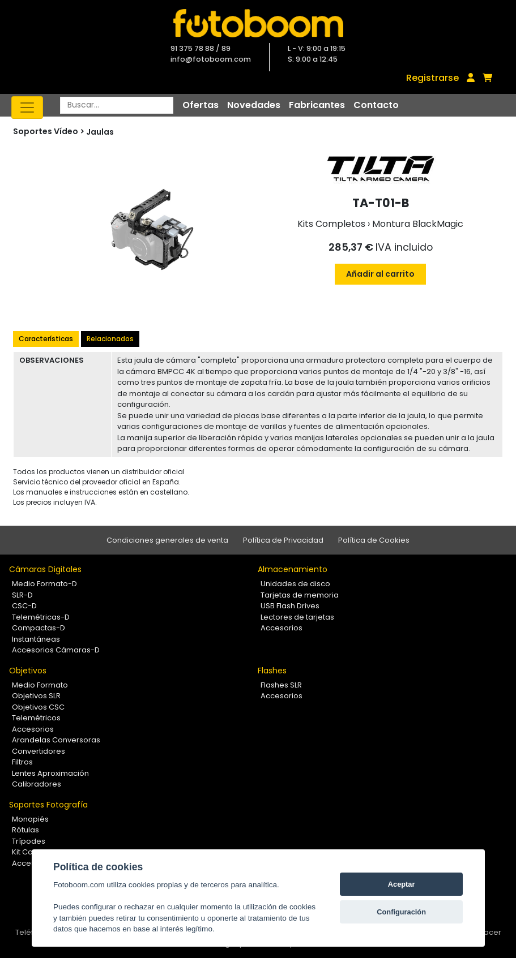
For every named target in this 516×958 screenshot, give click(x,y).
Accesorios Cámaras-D (56, 650)
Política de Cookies (374, 540)
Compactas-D (38, 627)
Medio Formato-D (44, 583)
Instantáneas (36, 639)
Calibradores (36, 784)
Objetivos (27, 670)
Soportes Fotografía (48, 804)
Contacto (376, 104)
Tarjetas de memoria (300, 595)
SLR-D (22, 595)
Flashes (272, 670)
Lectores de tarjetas (297, 617)
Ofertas (200, 104)
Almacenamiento (292, 569)
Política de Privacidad (283, 540)
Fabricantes (317, 104)
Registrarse (432, 77)
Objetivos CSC (38, 707)
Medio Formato (40, 685)
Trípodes (28, 841)
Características (46, 338)
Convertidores (38, 751)
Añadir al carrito (380, 274)
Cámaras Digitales (45, 569)
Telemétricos (36, 717)
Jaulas (100, 132)
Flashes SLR (281, 685)
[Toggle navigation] (27, 107)
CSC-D (24, 605)
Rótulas (25, 829)
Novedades (253, 104)
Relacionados (110, 338)
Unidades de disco (295, 583)
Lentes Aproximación (50, 773)
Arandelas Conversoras (56, 739)
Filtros (22, 762)
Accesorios (281, 627)
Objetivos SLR (36, 695)
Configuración (401, 912)
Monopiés (30, 819)
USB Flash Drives (290, 605)
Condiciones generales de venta (167, 540)
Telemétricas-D (41, 617)
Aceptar (401, 884)
